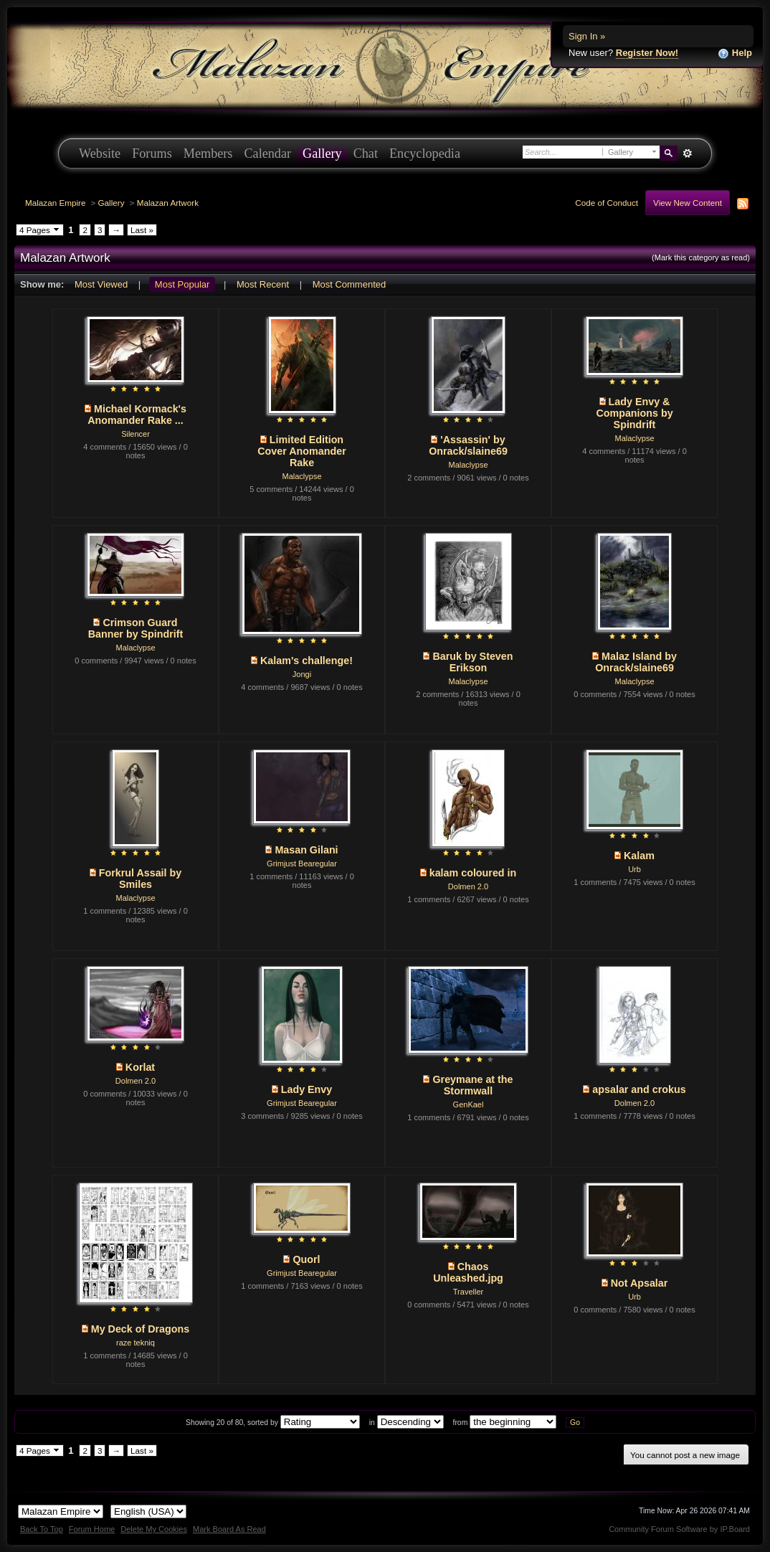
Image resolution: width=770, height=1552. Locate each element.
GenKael (468, 1104)
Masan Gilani (306, 850)
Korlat (140, 1067)
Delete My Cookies (153, 1529)
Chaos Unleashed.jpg (468, 1272)
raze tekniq (135, 1342)
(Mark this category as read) (701, 257)
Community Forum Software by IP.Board (679, 1529)
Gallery (322, 153)
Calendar (267, 153)
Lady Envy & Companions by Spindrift (634, 413)
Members (208, 153)
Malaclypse (301, 476)
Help (735, 53)
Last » (141, 230)
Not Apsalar (639, 1283)
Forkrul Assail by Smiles (140, 878)
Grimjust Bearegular (302, 863)
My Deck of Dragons (140, 1329)
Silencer (135, 434)
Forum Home (92, 1529)
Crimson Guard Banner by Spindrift (136, 628)
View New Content (687, 202)
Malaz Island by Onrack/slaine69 (636, 661)
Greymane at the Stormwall (472, 1085)
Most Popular (182, 284)
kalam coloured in (473, 873)
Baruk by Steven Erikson (472, 661)
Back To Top (41, 1529)
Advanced (687, 153)
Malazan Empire (55, 202)
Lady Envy (307, 1089)
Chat (365, 153)
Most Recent (263, 284)
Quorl (306, 1259)
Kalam (639, 855)
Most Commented (349, 284)
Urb (634, 869)
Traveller (468, 1291)
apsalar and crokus (638, 1089)
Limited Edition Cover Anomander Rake (301, 451)
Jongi (302, 674)
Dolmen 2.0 (468, 886)
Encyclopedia (424, 153)
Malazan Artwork (168, 202)
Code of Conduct (606, 202)
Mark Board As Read (229, 1529)
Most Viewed (101, 284)
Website (99, 153)
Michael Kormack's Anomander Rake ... (136, 414)
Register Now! (647, 52)
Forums (152, 153)
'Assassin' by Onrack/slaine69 (468, 445)
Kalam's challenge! (306, 660)
